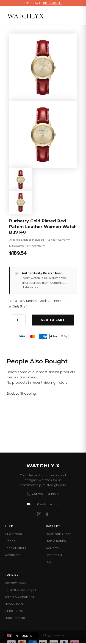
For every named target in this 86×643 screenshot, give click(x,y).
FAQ (48, 562)
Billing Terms (14, 611)
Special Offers (15, 548)
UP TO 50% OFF (52, 3)
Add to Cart (53, 320)
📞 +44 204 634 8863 (43, 494)
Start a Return (55, 541)
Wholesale (12, 555)
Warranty (52, 548)
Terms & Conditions (19, 597)
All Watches (13, 534)
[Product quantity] (19, 319)
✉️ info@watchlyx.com (43, 504)
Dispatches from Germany (27, 246)
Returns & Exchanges (20, 590)
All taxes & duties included (26, 240)
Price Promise (15, 618)
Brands (10, 541)
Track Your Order (58, 534)
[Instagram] (39, 515)
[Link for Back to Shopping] (21, 393)
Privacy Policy (15, 603)
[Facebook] (47, 515)
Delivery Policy (15, 583)
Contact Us (53, 555)
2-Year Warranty (59, 240)
